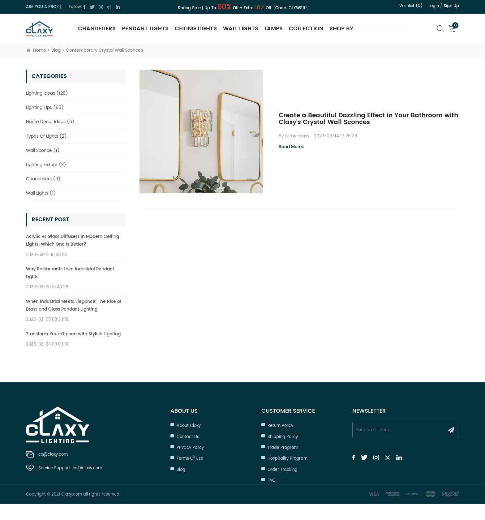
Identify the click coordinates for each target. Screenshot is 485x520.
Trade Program (283, 447)
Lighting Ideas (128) (47, 93)
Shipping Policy (283, 436)
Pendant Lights (145, 28)
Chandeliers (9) (43, 179)
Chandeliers (97, 28)
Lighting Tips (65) (45, 107)
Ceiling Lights (196, 28)
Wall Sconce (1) (43, 150)
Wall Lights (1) (41, 193)
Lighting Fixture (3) (46, 164)
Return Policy (280, 425)
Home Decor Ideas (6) (50, 121)
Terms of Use (190, 458)
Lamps (273, 28)
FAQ (271, 480)
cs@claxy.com (53, 455)
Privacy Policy (190, 447)
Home (36, 50)
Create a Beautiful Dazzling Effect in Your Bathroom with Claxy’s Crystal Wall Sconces (368, 118)
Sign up (451, 6)
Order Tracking (283, 469)
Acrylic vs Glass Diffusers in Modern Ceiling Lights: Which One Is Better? (72, 240)
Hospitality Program (287, 458)
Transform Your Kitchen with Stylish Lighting (73, 333)
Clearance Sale (386, 29)
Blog (56, 50)
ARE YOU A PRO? (42, 7)
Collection (306, 28)
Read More (291, 146)
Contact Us (188, 436)
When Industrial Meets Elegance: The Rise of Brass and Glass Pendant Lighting (74, 305)
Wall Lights (240, 28)
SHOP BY (341, 28)
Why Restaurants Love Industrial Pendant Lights (70, 272)
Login (433, 6)
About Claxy (189, 425)
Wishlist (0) (411, 6)
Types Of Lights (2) (46, 136)
